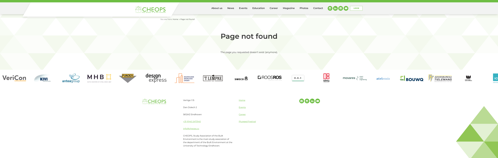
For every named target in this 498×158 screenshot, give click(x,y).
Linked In (335, 8)
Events (243, 8)
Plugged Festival (247, 121)
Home (205, 8)
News (230, 8)
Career (274, 8)
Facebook (340, 8)
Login (356, 8)
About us (216, 8)
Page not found (187, 19)
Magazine (289, 8)
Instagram (330, 8)
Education (258, 8)
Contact (318, 8)
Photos (304, 8)
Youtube (346, 8)
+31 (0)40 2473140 (192, 121)
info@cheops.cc (191, 128)
